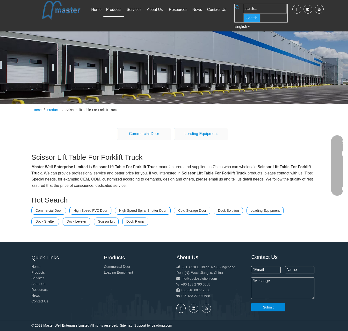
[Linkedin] (308, 9)
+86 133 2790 (192, 296)
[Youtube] (319, 9)
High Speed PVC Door (90, 210)
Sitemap (126, 325)
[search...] (265, 9)
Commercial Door (144, 134)
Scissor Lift (106, 221)
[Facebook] (296, 9)
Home (35, 267)
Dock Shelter (45, 221)
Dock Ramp (135, 221)
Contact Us (39, 301)
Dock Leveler (77, 221)
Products (38, 272)
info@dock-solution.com (199, 278)
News (35, 295)
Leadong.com (162, 325)
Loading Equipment (201, 134)
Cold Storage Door (192, 210)
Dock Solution (228, 210)
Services (37, 278)
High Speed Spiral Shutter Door (143, 210)
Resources (39, 290)
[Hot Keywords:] (251, 18)
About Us (38, 284)
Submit (268, 307)
